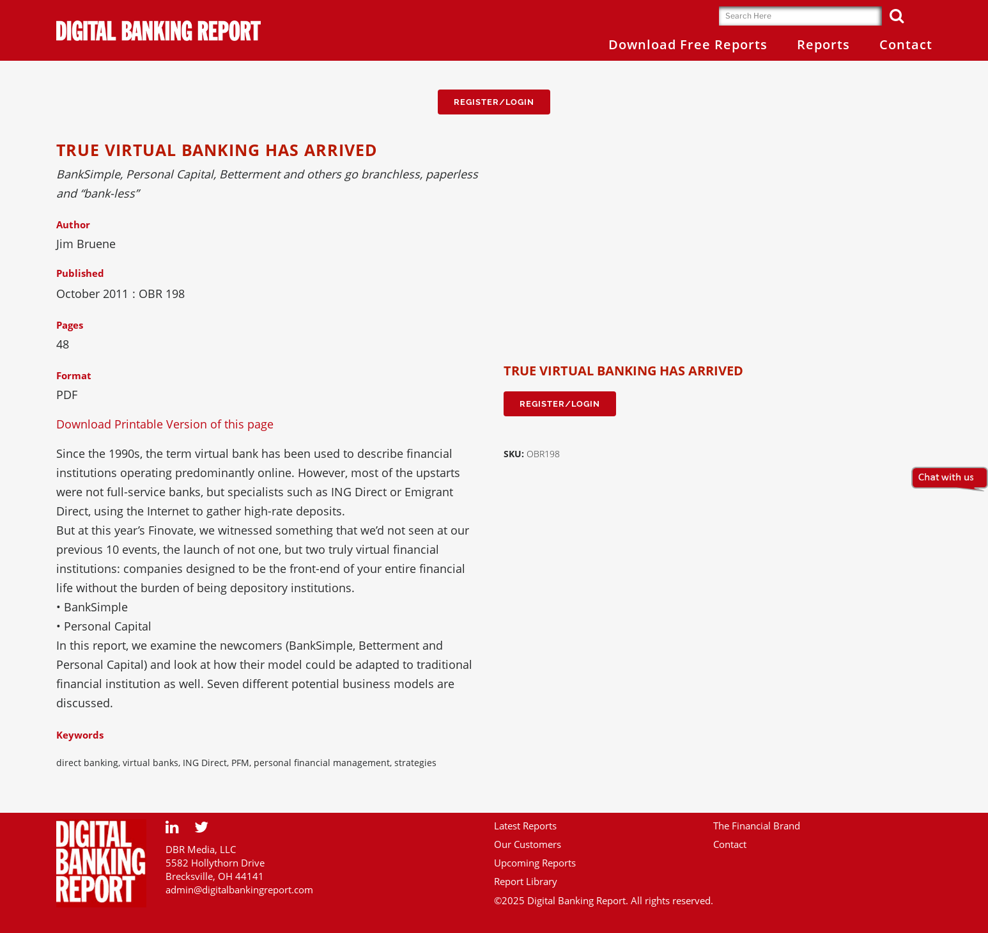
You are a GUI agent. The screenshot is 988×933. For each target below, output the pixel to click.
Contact (729, 844)
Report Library (525, 881)
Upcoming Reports (535, 862)
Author (73, 224)
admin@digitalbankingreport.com (239, 889)
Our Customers (527, 844)
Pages (69, 324)
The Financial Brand (756, 825)
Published (80, 273)
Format (73, 375)
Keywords (80, 734)
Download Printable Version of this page (165, 424)
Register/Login (494, 102)
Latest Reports (525, 825)
